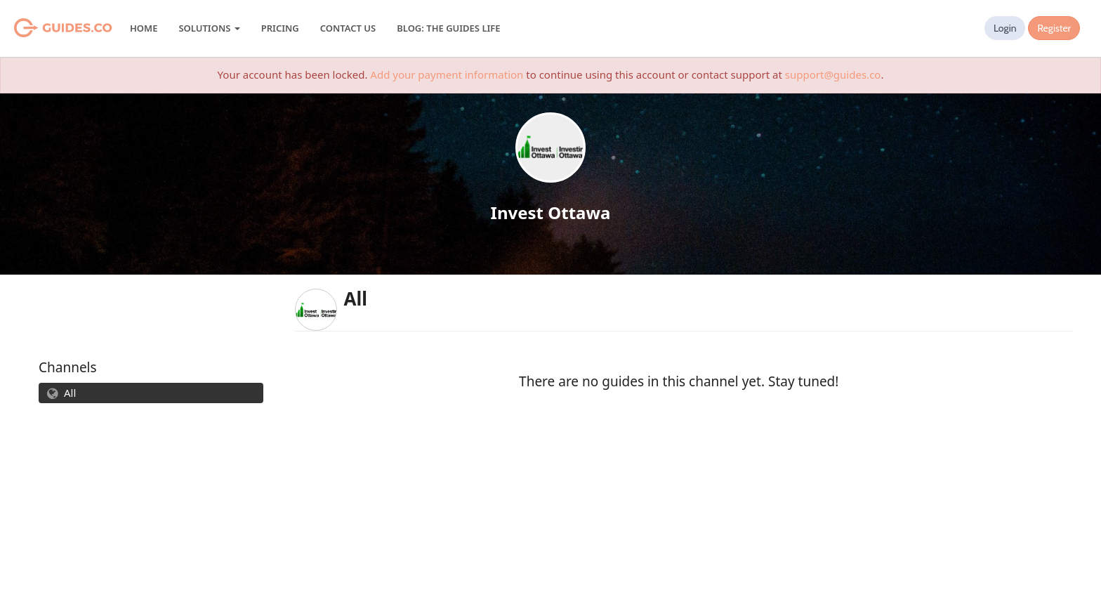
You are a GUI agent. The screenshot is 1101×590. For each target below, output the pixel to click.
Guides (45, 28)
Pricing (280, 28)
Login (1005, 28)
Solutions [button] (208, 28)
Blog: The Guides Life (448, 28)
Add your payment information (446, 74)
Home (143, 28)
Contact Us (348, 28)
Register (1054, 28)
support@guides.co (833, 74)
